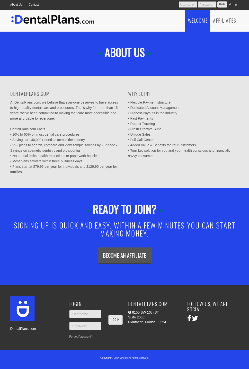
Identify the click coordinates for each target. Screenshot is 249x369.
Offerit (123, 358)
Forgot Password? (81, 336)
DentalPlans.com (23, 329)
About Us (16, 4)
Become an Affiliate (124, 255)
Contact (34, 4)
